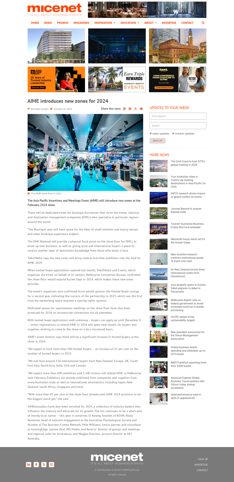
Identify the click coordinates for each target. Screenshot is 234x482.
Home (35, 23)
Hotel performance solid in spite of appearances (186, 396)
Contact (187, 23)
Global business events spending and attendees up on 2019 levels (188, 351)
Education (130, 23)
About (150, 23)
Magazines (81, 23)
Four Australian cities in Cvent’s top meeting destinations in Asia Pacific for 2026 (188, 181)
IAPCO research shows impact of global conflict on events (188, 195)
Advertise (169, 23)
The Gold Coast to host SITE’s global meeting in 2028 (188, 163)
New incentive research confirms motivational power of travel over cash (187, 258)
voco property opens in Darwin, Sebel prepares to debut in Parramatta (188, 288)
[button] (203, 22)
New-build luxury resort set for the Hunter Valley (188, 241)
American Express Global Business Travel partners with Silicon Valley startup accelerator (187, 382)
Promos (62, 23)
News (48, 23)
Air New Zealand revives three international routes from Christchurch (188, 273)
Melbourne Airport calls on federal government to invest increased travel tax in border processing (187, 305)
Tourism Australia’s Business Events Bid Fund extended (187, 225)
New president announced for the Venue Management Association (187, 336)
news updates (160, 133)
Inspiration (104, 23)
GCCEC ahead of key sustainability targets (183, 318)
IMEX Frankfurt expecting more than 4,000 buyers (188, 364)
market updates (185, 133)
